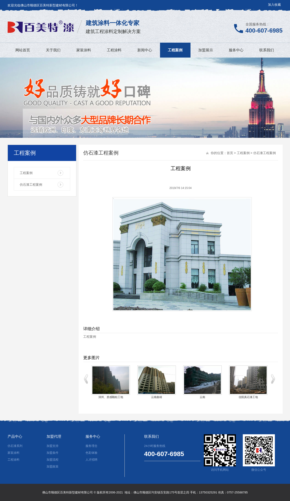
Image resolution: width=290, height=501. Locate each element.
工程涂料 (114, 50)
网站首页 (22, 50)
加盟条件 (52, 452)
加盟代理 (54, 436)
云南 (202, 397)
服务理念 (91, 446)
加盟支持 (52, 446)
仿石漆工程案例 (31, 184)
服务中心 (236, 50)
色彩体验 (91, 452)
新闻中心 (144, 50)
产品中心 (15, 436)
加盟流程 (52, 459)
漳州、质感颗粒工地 (110, 397)
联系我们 (266, 50)
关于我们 (53, 50)
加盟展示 (205, 50)
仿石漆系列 (15, 446)
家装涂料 (83, 50)
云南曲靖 (156, 397)
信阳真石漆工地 (248, 397)
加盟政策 (52, 466)
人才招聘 (91, 459)
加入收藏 (274, 4)
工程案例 (175, 50)
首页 (230, 153)
